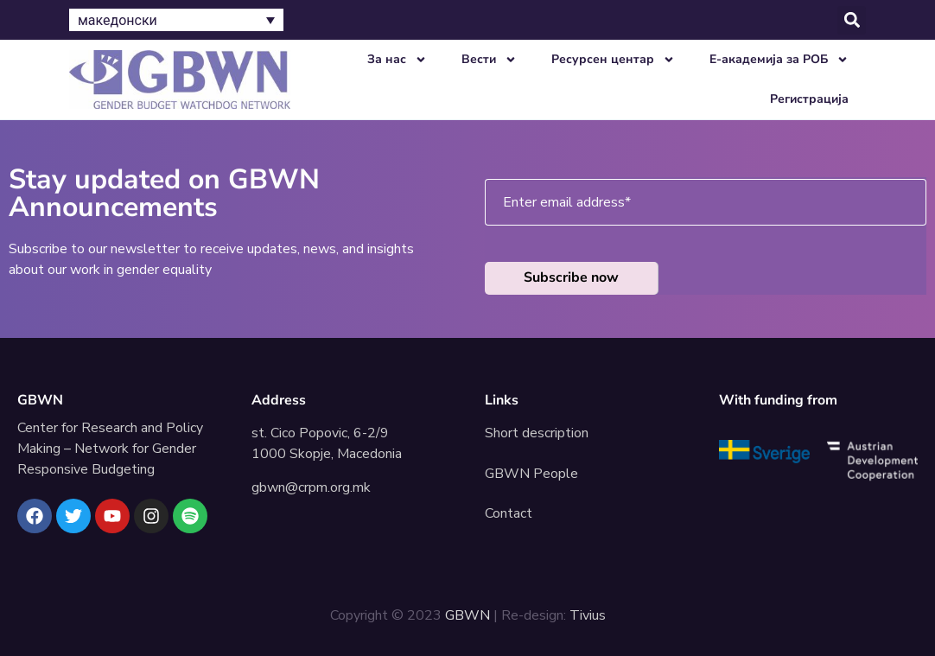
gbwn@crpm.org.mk (311, 487)
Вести (489, 59)
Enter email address (567, 202)
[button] (851, 20)
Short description (536, 433)
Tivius (587, 615)
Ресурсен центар (613, 59)
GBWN (40, 400)
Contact (508, 513)
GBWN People (531, 473)
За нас (397, 59)
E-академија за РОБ (779, 59)
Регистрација (809, 99)
